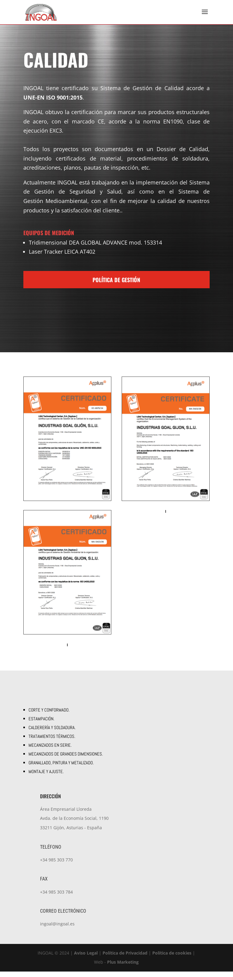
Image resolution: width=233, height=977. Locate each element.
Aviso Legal (86, 958)
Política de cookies (171, 958)
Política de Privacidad (125, 958)
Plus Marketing (123, 967)
